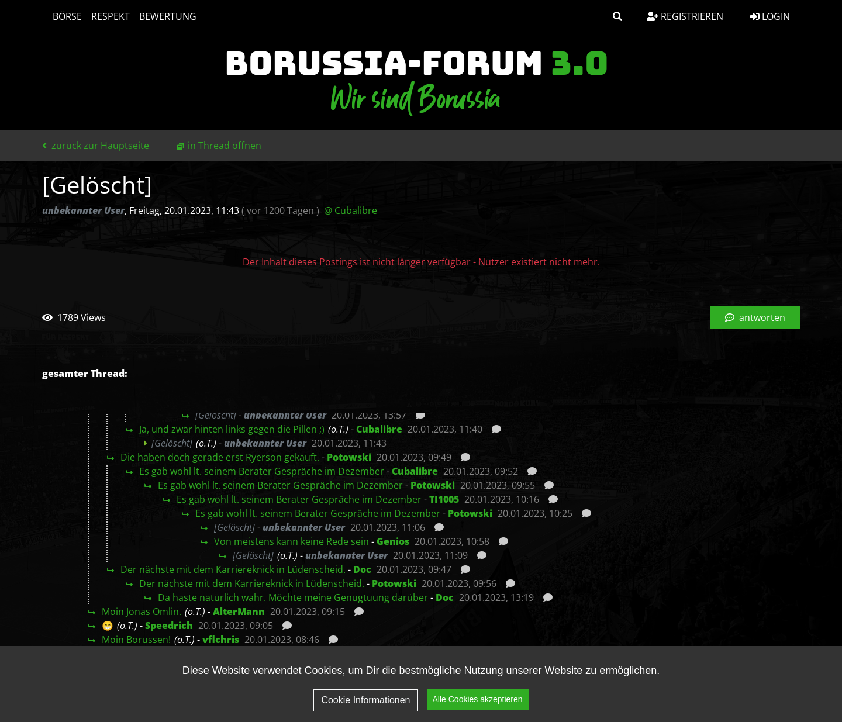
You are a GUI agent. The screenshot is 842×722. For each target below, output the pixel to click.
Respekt (104, 16)
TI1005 (444, 499)
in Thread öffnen (224, 145)
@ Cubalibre (350, 210)
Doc (362, 569)
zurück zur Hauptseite (95, 145)
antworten (755, 317)
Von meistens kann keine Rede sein (291, 541)
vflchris (220, 639)
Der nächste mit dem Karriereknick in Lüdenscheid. (233, 569)
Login (770, 16)
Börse (61, 16)
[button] (617, 16)
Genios (393, 541)
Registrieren (685, 16)
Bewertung (162, 16)
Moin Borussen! (136, 639)
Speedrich (169, 625)
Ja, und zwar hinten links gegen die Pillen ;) (232, 429)
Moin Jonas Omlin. (141, 611)
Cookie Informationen (365, 700)
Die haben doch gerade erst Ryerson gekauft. (220, 457)
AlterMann (239, 611)
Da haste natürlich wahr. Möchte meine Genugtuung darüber (293, 597)
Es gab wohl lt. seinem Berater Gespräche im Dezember (262, 471)
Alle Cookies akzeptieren (478, 699)
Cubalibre (379, 429)
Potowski (349, 457)
